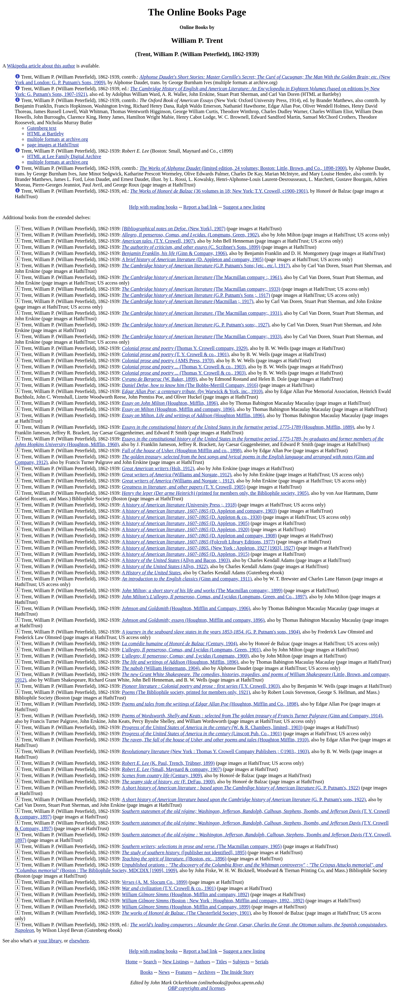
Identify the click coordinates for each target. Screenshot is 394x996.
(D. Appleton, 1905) (185, 523)
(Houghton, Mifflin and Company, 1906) (186, 608)
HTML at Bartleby (45, 133)
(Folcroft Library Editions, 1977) (198, 541)
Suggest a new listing (244, 207)
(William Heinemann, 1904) (160, 668)
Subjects (241, 961)
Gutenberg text (41, 128)
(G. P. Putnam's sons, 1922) (244, 799)
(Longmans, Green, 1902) (190, 234)
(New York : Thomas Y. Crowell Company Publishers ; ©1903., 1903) (215, 751)
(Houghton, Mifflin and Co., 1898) (210, 704)
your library (50, 940)
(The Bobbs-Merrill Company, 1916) (190, 385)
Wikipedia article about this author (41, 65)
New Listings (176, 961)
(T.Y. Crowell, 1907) (158, 241)
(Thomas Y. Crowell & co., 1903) (184, 366)
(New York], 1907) (173, 228)
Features (183, 972)
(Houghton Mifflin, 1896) (193, 415)
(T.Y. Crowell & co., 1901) (169, 888)
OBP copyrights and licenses (196, 988)
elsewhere (79, 940)
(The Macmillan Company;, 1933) (201, 336)
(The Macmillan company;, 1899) (202, 590)
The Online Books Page (197, 12)
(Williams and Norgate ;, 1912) (178, 480)
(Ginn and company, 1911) (187, 578)
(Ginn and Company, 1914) (252, 715)
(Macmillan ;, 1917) (187, 301)
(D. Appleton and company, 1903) (199, 511)
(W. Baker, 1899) (159, 379)
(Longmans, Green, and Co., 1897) (214, 596)
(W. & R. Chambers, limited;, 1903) (212, 727)
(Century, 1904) (179, 643)
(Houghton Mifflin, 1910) (215, 739)
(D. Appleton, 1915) (185, 554)
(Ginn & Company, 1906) (174, 253)
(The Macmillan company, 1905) (202, 846)
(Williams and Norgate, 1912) (176, 474)
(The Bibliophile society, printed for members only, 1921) (186, 692)
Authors (202, 961)
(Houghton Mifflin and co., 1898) (182, 450)
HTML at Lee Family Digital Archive (64, 156)
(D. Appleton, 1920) (185, 529)
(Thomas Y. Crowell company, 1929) (184, 348)
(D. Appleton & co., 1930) (192, 517)
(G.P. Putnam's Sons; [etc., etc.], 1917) (206, 265)
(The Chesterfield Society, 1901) (186, 913)
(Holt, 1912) (158, 468)
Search (150, 961)
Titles (221, 961)
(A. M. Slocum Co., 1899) (154, 882)
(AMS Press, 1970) (168, 360)
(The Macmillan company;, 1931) (202, 313)
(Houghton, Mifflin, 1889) (238, 427)
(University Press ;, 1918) (179, 504)
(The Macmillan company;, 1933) (201, 289)
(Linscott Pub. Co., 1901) (202, 733)
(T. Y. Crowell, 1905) (184, 487)
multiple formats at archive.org (57, 139)
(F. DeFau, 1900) (168, 781)
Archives (206, 972)
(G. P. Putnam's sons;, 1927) (195, 324)
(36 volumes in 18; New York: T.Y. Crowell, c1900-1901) (219, 191)
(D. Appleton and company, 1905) (192, 259)
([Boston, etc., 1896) (174, 858)
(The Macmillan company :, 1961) (202, 277)
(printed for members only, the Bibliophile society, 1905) (215, 493)
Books (146, 972)
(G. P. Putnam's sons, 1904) (211, 631)
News (164, 972)
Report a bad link (200, 207)
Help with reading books (153, 207)
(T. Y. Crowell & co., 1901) (175, 354)
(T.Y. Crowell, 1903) (200, 686)
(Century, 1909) (162, 775)
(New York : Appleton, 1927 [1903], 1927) (208, 548)
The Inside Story (237, 972)
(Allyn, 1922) (165, 566)
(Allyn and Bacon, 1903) (176, 560)
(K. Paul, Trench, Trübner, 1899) (168, 763)
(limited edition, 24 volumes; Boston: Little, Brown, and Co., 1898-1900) (242, 168)
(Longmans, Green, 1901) (191, 649)
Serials (262, 961)
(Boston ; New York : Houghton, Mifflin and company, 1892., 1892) (213, 900)
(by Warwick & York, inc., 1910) (192, 391)
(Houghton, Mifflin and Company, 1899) (186, 906)
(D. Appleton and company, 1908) (199, 535)
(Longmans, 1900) (185, 655)
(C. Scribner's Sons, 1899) (191, 247)
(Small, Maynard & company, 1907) (172, 769)
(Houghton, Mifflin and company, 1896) (178, 409)
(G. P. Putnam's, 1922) (241, 787)
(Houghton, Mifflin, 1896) (170, 403)
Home (132, 961)
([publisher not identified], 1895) (184, 852)
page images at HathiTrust (53, 144)
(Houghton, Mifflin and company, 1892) (185, 894)
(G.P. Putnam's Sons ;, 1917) (196, 295)
